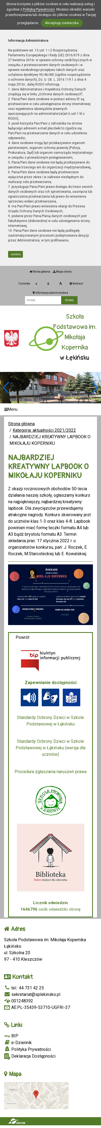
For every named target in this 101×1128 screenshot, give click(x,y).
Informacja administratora (50, 292)
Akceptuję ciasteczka (62, 23)
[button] (94, 388)
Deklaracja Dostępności (29, 1056)
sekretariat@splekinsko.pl (32, 994)
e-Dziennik (18, 1042)
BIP (11, 1035)
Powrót (22, 637)
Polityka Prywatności (27, 1049)
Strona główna (40, 271)
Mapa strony (62, 271)
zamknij (16, 254)
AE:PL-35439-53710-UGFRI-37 (37, 1007)
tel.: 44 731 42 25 (24, 987)
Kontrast (76, 283)
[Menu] (50, 409)
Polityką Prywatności (39, 9)
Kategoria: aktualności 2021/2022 (44, 430)
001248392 (18, 1000)
